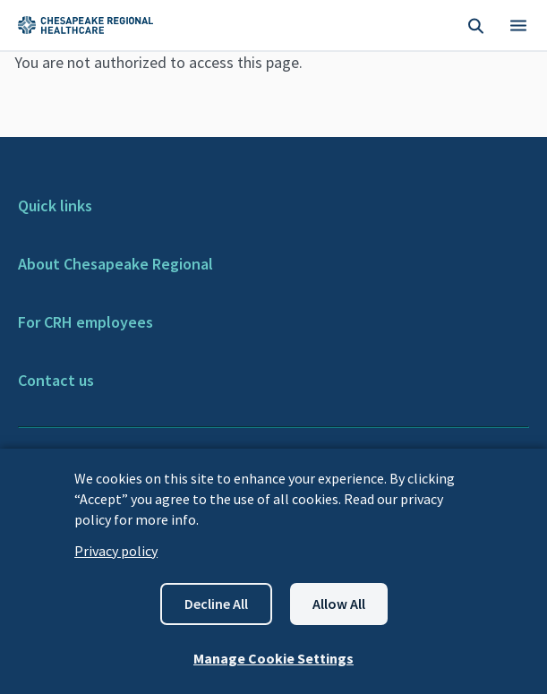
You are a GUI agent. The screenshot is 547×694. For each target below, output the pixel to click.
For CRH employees (85, 322)
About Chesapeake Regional (115, 263)
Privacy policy (116, 551)
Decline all (216, 604)
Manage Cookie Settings (273, 658)
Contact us (56, 380)
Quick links (55, 205)
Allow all (338, 604)
